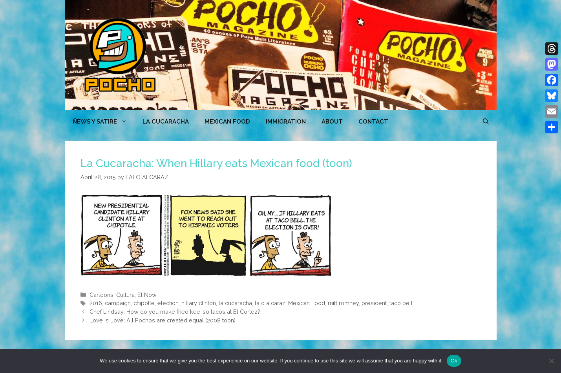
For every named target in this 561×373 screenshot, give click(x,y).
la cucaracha (235, 303)
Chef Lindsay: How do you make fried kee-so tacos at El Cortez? (175, 311)
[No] (551, 361)
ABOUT (332, 121)
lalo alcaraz (270, 303)
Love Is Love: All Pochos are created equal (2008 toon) (163, 320)
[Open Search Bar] (486, 121)
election (168, 303)
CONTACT (373, 121)
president (374, 303)
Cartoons (101, 294)
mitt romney (343, 303)
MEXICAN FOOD (227, 121)
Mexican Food (306, 303)
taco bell (401, 303)
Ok (454, 361)
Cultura (125, 294)
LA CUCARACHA (166, 121)
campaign (118, 303)
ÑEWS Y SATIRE (104, 121)
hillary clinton (198, 303)
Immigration (286, 121)
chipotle (144, 303)
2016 (96, 303)
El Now (147, 294)
